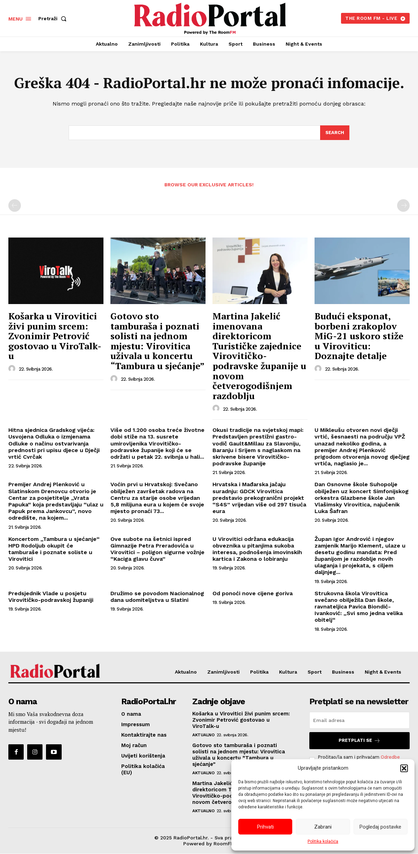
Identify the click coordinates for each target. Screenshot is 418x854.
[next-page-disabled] (403, 206)
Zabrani (323, 827)
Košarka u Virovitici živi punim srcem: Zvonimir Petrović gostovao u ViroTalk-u (54, 336)
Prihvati (265, 827)
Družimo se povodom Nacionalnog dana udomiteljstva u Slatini (157, 597)
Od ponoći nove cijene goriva (252, 593)
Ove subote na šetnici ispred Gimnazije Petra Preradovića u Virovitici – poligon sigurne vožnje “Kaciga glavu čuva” (157, 549)
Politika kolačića (323, 841)
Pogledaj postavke (380, 827)
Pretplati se (359, 741)
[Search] (334, 133)
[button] (404, 768)
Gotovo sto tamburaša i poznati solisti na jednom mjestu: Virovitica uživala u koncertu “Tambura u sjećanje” (157, 341)
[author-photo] (12, 369)
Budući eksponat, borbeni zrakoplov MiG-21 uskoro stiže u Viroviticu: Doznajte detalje (359, 336)
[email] (359, 720)
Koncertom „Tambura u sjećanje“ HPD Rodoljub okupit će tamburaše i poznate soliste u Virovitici (54, 549)
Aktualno (203, 735)
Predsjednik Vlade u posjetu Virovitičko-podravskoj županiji (50, 597)
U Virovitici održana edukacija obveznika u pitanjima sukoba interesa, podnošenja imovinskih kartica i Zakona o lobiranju (257, 549)
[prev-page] (14, 206)
